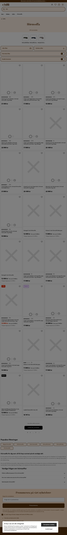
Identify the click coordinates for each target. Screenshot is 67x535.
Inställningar (49, 529)
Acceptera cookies (48, 524)
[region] (30, 527)
